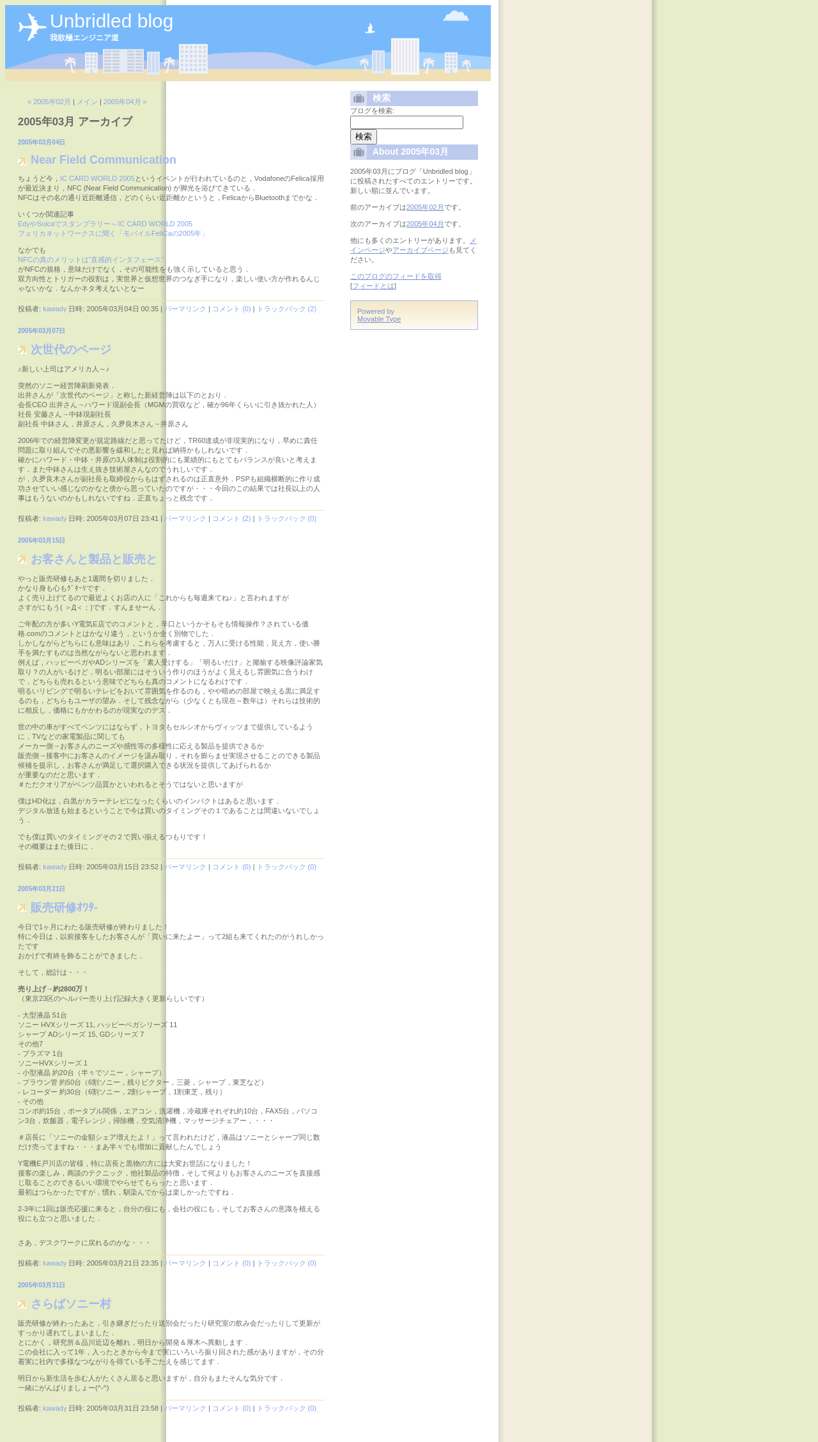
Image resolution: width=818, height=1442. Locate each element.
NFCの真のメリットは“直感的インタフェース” (91, 259)
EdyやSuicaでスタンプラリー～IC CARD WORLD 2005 (105, 224)
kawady (54, 309)
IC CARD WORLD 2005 (97, 178)
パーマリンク (185, 309)
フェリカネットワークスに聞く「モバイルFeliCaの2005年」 (113, 233)
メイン (87, 101)
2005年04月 (425, 224)
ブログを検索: (372, 110)
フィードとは (373, 286)
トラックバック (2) (287, 309)
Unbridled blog (111, 20)
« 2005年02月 (49, 101)
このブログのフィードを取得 (396, 276)
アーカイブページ (420, 250)
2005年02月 (425, 207)
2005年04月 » (125, 101)
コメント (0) (231, 309)
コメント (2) (231, 518)
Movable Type (379, 319)
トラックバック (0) (287, 518)
